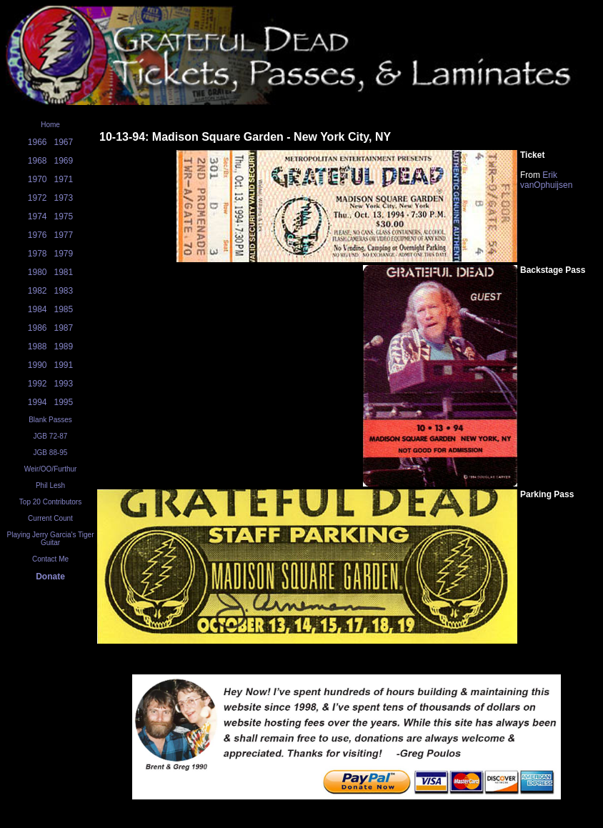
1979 (64, 254)
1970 (37, 179)
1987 (64, 328)
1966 (37, 142)
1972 (37, 198)
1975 (64, 216)
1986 (37, 328)
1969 (64, 161)
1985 (64, 309)
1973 (64, 198)
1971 (64, 179)
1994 (37, 402)
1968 (37, 161)
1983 (64, 291)
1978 (37, 254)
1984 (37, 309)
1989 (64, 346)
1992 (37, 384)
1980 (37, 272)
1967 (64, 142)
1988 (37, 346)
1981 (64, 272)
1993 (64, 384)
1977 (64, 235)
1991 (64, 365)
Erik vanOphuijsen (546, 180)
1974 (37, 216)
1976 (37, 235)
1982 (37, 291)
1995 (64, 402)
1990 (37, 365)
